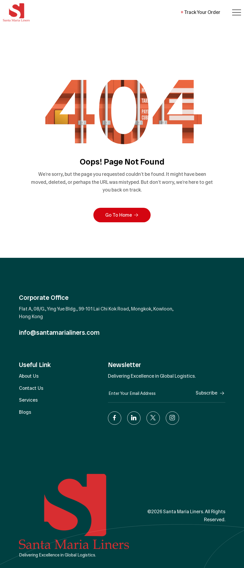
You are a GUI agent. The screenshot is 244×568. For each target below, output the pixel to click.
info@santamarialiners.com (59, 332)
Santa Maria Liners (183, 512)
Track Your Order (200, 12)
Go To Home (122, 215)
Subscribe (210, 393)
